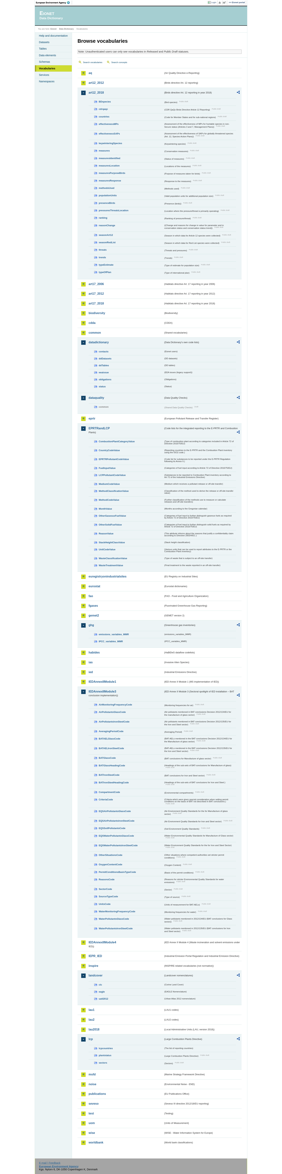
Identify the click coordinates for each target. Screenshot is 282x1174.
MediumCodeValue (109, 484)
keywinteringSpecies (110, 143)
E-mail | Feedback (49, 1162)
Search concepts (119, 62)
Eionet (53, 29)
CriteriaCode (106, 799)
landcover (96, 975)
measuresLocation (109, 165)
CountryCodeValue (109, 450)
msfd (92, 1074)
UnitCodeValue (107, 549)
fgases (93, 605)
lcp (91, 1039)
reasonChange (107, 225)
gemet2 (94, 615)
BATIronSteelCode (109, 775)
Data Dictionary (66, 29)
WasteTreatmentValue (111, 565)
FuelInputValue (107, 468)
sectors (103, 1062)
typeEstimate (106, 264)
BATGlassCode (107, 758)
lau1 (91, 1009)
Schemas (44, 61)
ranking (103, 217)
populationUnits (108, 195)
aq (90, 73)
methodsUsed (106, 188)
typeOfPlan (105, 272)
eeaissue (104, 372)
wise (92, 1132)
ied (91, 672)
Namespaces (46, 81)
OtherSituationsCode (110, 855)
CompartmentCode (109, 792)
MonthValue (105, 508)
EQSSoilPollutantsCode (112, 828)
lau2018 (94, 1029)
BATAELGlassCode (109, 738)
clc (100, 984)
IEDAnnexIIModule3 (102, 691)
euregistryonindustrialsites (107, 576)
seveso (94, 1103)
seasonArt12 (106, 235)
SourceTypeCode (108, 896)
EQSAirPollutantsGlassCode (115, 811)
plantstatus (105, 1055)
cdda (92, 322)
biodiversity (97, 313)
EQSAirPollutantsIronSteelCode (116, 820)
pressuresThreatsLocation (113, 210)
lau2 (91, 1019)
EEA (54, 2)
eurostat (94, 586)
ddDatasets (105, 358)
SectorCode (105, 889)
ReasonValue (106, 533)
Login (213, 2)
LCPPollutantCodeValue (112, 475)
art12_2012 (96, 82)
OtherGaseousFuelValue (112, 515)
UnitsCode (105, 904)
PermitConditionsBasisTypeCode (117, 872)
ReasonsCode (106, 879)
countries (104, 116)
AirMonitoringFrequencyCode (115, 704)
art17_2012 (96, 293)
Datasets (44, 42)
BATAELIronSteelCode (111, 748)
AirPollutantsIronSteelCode (114, 721)
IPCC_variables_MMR (111, 641)
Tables (43, 48)
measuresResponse (110, 180)
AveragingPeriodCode (111, 731)
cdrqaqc (103, 109)
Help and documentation (53, 35)
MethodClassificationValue (114, 491)
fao (91, 596)
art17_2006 (96, 284)
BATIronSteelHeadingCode (114, 782)
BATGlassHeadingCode (112, 765)
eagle (102, 991)
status (102, 386)
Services (44, 74)
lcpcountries (106, 1048)
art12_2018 (96, 92)
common (95, 332)
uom (92, 1123)
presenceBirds (107, 203)
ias (91, 662)
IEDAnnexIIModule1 (102, 681)
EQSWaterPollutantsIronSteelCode (118, 845)
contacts (104, 351)
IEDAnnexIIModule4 (102, 942)
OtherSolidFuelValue (110, 524)
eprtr (92, 418)
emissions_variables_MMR (114, 634)
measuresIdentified (109, 158)
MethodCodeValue (109, 499)
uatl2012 (103, 998)
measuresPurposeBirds (112, 173)
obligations (105, 379)
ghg (91, 625)
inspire (93, 965)
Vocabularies (47, 68)
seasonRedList (107, 242)
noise (92, 1084)
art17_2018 (96, 303)
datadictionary (99, 342)
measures (104, 150)
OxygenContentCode (110, 864)
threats (103, 249)
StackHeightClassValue (112, 542)
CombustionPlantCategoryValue (117, 441)
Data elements (47, 55)
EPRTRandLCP (99, 428)
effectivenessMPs (108, 124)
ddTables (104, 365)
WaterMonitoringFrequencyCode (117, 911)
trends (102, 257)
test (91, 1113)
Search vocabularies (92, 62)
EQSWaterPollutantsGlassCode (116, 835)
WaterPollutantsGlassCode (114, 918)
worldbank (96, 1142)
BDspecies (105, 101)
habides (94, 652)
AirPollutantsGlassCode (112, 712)
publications (97, 1093)
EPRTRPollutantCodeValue (114, 459)
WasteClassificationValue (113, 558)
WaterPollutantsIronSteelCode (116, 928)
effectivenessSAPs (109, 133)
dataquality (96, 397)
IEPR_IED (95, 956)
